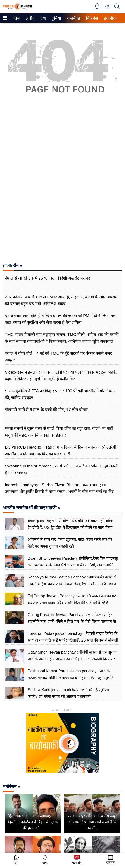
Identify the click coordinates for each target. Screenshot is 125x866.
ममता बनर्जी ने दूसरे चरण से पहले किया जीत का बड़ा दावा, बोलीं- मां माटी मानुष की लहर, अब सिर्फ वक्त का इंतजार (59, 432)
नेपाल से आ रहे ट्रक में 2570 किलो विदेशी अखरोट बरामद (47, 278)
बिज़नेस (91, 18)
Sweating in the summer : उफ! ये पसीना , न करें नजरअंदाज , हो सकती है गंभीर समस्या (61, 469)
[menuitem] (16, 18)
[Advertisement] (62, 147)
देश (42, 18)
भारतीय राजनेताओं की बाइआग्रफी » (31, 507)
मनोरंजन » (11, 786)
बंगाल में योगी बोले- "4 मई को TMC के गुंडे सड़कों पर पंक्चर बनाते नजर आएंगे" (58, 356)
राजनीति (73, 18)
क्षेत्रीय (29, 18)
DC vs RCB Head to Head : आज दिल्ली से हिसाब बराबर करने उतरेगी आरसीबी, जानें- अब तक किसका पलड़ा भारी (60, 450)
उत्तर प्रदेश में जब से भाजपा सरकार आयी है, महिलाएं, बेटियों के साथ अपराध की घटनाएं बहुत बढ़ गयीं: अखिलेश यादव (61, 300)
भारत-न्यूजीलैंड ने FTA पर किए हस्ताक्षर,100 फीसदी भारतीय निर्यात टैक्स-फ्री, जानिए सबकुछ (60, 394)
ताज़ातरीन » (12, 265)
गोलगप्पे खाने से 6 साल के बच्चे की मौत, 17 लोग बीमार (46, 409)
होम (16, 18)
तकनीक (109, 18)
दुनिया (56, 18)
